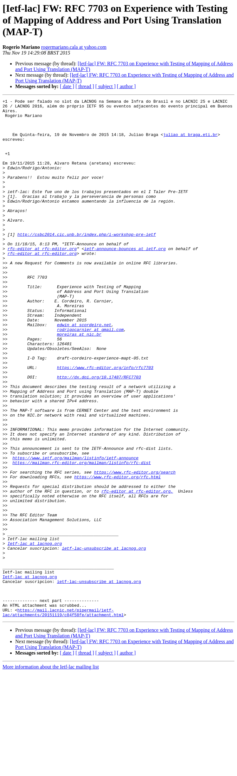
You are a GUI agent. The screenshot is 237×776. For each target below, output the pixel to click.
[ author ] (126, 86)
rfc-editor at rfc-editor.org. (137, 570)
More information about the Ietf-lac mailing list (51, 770)
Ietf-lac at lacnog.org (35, 633)
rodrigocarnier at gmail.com (90, 376)
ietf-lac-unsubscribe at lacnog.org (104, 638)
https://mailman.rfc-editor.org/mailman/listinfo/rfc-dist (81, 536)
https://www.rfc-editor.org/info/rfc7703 (105, 421)
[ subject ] (105, 86)
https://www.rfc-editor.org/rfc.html (117, 553)
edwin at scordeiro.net (84, 370)
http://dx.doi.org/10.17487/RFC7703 (99, 433)
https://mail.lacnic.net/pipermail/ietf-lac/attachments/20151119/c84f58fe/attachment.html (63, 715)
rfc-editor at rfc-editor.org (42, 279)
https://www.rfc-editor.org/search (135, 547)
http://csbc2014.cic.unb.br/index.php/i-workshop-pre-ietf (86, 262)
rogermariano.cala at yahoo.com (73, 47)
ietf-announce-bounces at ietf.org (124, 279)
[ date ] (67, 86)
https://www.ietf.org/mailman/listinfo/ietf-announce (75, 530)
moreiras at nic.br (79, 382)
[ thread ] (84, 86)
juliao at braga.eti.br (190, 142)
